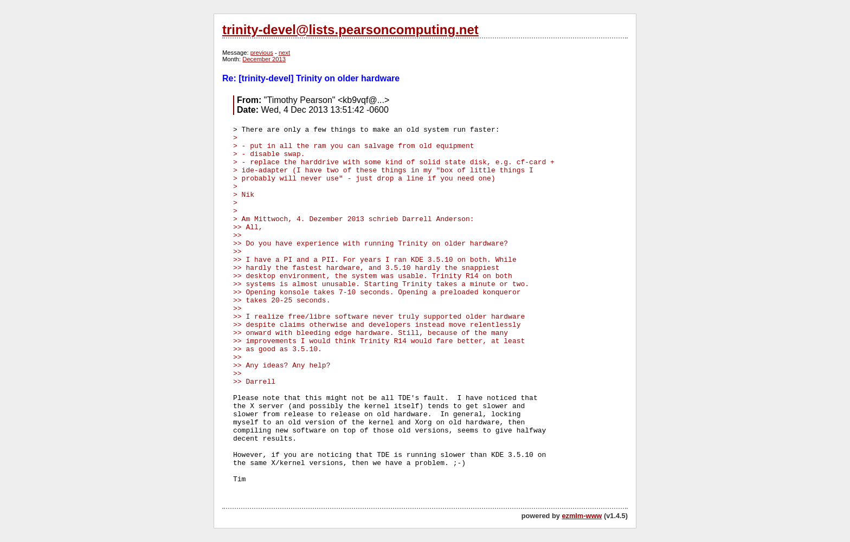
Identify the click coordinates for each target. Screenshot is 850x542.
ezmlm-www (582, 516)
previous (261, 52)
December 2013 (264, 59)
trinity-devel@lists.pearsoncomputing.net (350, 29)
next (284, 52)
